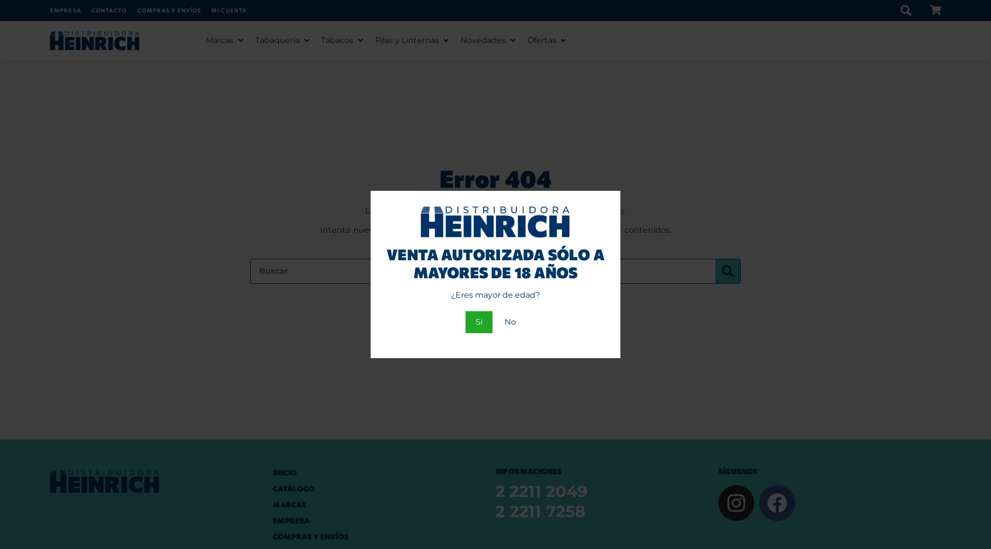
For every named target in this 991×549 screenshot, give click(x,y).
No (510, 322)
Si (479, 322)
